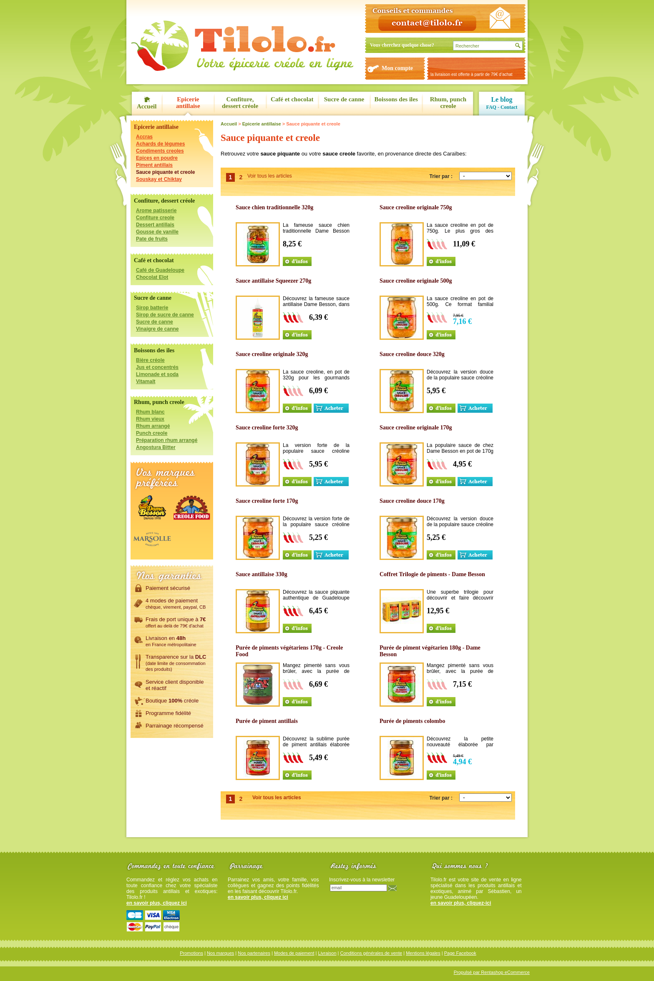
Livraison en (171, 641)
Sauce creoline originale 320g (272, 354)
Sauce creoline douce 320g (412, 354)
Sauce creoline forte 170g (267, 501)
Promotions (191, 953)
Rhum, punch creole (448, 102)
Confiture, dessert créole (240, 102)
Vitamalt (145, 381)
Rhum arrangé (153, 426)
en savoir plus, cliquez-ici (460, 903)
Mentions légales (423, 953)
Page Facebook (460, 953)
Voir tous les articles (269, 176)
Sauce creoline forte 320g (267, 427)
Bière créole (150, 360)
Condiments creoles (160, 151)
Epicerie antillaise (188, 102)
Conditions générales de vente (371, 953)
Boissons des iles (396, 99)
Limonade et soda (157, 374)
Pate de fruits (152, 239)
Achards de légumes (160, 144)
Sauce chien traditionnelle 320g (274, 207)
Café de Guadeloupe (160, 270)
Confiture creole (155, 218)
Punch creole (151, 433)
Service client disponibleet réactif (175, 684)
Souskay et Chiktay (159, 179)
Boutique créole (172, 700)
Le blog (501, 99)
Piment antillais (154, 165)
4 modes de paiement (176, 603)
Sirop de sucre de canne (165, 315)
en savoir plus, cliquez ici (156, 903)
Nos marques (220, 953)
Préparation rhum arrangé (166, 440)
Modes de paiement (294, 953)
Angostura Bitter (156, 447)
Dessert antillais (155, 225)
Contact (509, 107)
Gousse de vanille (157, 232)
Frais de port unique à (176, 622)
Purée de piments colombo (412, 721)
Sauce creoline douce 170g (412, 501)
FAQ (491, 107)
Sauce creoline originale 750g (416, 207)
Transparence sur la (176, 662)
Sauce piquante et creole (165, 172)
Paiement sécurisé (168, 588)
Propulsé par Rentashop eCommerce (492, 972)
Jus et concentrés (157, 367)
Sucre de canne (344, 99)
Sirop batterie (152, 308)
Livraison (327, 953)
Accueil (146, 106)
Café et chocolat (292, 99)
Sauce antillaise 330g (261, 574)
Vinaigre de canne (157, 329)
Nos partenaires (254, 953)
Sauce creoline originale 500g (416, 281)
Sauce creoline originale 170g (416, 427)
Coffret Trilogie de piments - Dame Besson (432, 574)
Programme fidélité (168, 713)
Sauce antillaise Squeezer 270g (273, 281)
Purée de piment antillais (267, 721)
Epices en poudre (157, 158)
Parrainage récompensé (175, 725)
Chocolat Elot (152, 277)
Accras (144, 137)
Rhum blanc (150, 412)
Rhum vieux (150, 419)
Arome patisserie (156, 210)
